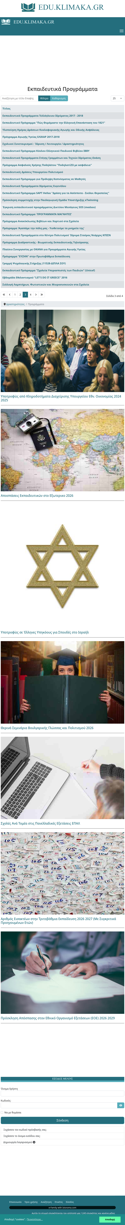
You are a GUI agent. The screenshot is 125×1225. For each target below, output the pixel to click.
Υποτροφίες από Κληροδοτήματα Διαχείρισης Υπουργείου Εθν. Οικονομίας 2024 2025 (61, 398)
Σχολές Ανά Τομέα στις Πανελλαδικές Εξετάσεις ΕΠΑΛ (40, 823)
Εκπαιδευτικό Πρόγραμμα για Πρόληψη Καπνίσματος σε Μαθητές (44, 179)
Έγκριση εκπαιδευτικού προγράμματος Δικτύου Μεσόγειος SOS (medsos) (49, 207)
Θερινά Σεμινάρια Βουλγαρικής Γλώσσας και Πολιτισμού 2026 (47, 728)
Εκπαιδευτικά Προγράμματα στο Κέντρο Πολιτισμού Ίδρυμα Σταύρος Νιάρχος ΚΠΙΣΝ (56, 235)
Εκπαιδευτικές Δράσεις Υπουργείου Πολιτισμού (32, 172)
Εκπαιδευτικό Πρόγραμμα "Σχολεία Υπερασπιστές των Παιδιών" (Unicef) (48, 270)
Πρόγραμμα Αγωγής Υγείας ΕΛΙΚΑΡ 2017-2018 (30, 137)
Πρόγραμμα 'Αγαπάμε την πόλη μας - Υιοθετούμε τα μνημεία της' (43, 228)
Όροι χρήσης (31, 1201)
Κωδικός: (6, 1100)
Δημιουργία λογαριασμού (19, 1142)
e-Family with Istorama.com (62, 1207)
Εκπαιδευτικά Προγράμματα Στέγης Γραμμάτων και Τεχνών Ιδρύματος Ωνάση (51, 158)
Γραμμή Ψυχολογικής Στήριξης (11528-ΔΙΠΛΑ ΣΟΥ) (34, 263)
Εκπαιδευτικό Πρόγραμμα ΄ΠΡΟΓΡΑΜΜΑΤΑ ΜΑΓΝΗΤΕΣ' (37, 214)
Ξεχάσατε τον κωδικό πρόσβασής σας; (25, 1129)
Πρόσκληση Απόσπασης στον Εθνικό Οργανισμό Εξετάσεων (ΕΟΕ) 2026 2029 (58, 1018)
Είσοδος (70, 1201)
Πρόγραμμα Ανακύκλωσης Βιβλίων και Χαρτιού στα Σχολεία (40, 221)
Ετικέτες (59, 1201)
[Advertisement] (62, 56)
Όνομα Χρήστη (9, 1088)
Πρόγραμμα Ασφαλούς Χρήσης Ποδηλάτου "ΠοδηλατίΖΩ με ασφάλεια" (47, 165)
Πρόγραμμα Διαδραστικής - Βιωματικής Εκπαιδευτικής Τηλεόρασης (45, 242)
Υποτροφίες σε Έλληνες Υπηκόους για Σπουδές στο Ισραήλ (45, 632)
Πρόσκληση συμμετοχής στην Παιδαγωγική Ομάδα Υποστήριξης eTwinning (50, 200)
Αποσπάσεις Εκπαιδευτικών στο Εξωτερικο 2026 (37, 495)
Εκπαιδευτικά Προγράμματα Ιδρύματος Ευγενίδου (34, 186)
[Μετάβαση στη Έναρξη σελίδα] (4, 294)
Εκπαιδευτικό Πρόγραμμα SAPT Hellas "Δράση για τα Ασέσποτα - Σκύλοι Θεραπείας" (55, 193)
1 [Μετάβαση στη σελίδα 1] (15, 294)
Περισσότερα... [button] (35, 1219)
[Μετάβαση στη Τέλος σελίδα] (41, 294)
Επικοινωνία (15, 1201)
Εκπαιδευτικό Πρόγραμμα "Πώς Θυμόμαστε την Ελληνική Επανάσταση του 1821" (53, 122)
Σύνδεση (63, 1120)
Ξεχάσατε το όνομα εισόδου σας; (21, 1136)
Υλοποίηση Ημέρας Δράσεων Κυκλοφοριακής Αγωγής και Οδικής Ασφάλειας (50, 130)
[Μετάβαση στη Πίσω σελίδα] (9, 294)
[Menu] (121, 30)
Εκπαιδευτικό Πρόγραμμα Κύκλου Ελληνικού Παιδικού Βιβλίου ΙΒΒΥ (45, 151)
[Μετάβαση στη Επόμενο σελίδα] (36, 294)
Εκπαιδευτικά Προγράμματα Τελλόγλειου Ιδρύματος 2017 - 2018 (42, 115)
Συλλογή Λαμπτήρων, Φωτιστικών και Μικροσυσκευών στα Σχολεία (45, 284)
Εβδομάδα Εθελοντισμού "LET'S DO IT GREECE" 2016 (34, 277)
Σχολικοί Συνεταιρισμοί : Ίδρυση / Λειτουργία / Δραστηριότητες (43, 144)
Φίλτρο (44, 98)
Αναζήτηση (46, 1201)
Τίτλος (6, 108)
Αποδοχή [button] (110, 1219)
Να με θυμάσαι (12, 1112)
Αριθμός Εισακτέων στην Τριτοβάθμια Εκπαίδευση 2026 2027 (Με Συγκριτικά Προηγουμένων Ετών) (58, 921)
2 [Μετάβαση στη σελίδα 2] (20, 294)
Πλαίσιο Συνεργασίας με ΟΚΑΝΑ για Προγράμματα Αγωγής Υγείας (43, 249)
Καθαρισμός (59, 98)
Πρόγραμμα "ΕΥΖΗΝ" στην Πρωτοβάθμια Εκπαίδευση (36, 256)
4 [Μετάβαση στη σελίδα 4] (30, 294)
